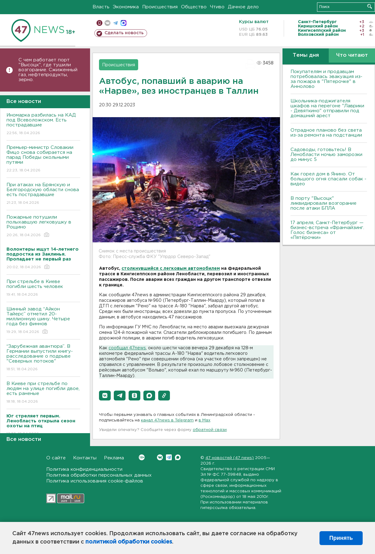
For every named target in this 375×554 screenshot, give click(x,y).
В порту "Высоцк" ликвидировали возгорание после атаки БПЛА (323, 203)
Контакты (85, 458)
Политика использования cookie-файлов (94, 481)
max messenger (123, 23)
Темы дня (306, 55)
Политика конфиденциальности (84, 469)
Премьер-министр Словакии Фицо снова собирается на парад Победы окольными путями (43, 159)
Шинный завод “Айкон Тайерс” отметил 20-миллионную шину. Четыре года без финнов (43, 320)
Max (178, 457)
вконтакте (107, 23)
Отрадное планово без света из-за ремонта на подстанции (326, 132)
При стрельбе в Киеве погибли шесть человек (43, 288)
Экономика (126, 7)
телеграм (115, 23)
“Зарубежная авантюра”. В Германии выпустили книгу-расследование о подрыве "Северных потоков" (43, 358)
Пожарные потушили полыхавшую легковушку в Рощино (43, 226)
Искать (369, 6)
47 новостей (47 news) (229, 458)
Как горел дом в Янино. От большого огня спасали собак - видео (328, 179)
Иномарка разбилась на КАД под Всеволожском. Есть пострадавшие (43, 124)
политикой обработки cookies (128, 542)
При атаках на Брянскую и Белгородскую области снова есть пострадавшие (43, 194)
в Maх (204, 420)
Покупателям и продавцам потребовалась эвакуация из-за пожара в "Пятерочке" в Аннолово (326, 79)
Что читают (352, 55)
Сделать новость (124, 33)
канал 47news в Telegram (167, 420)
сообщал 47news (127, 348)
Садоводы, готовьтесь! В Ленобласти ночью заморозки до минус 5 (326, 155)
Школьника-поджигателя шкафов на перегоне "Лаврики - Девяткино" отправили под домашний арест (327, 108)
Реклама (114, 458)
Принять (341, 538)
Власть (101, 7)
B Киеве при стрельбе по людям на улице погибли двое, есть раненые (43, 393)
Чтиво (217, 7)
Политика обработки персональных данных (99, 475)
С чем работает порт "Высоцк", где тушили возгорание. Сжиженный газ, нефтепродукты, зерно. (48, 70)
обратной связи (210, 430)
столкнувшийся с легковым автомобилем (171, 268)
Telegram (169, 457)
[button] (105, 395)
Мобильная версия (99, 23)
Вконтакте (142, 457)
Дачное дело (243, 7)
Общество (194, 7)
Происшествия (160, 7)
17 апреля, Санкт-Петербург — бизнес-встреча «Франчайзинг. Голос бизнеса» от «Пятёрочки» (327, 230)
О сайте (56, 458)
